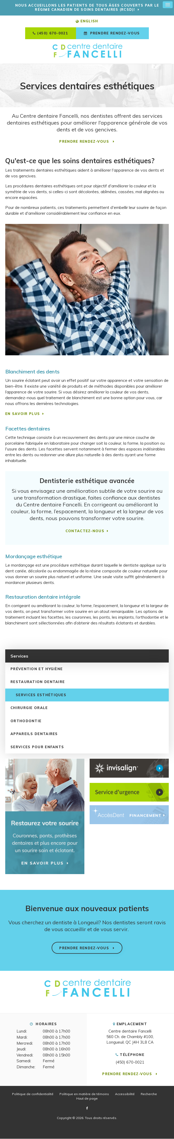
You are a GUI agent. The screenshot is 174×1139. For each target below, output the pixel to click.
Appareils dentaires (34, 734)
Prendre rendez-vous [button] (115, 34)
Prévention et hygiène (36, 669)
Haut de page (87, 1099)
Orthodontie (25, 721)
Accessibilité (125, 1094)
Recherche (149, 1094)
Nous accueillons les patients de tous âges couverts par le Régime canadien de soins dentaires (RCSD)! (87, 7)
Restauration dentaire (37, 682)
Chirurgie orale (29, 708)
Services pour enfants (37, 747)
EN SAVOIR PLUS (22, 414)
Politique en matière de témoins (84, 1094)
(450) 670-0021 (52, 34)
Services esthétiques (41, 695)
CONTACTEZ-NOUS (85, 531)
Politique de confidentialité (32, 1094)
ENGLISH (87, 21)
